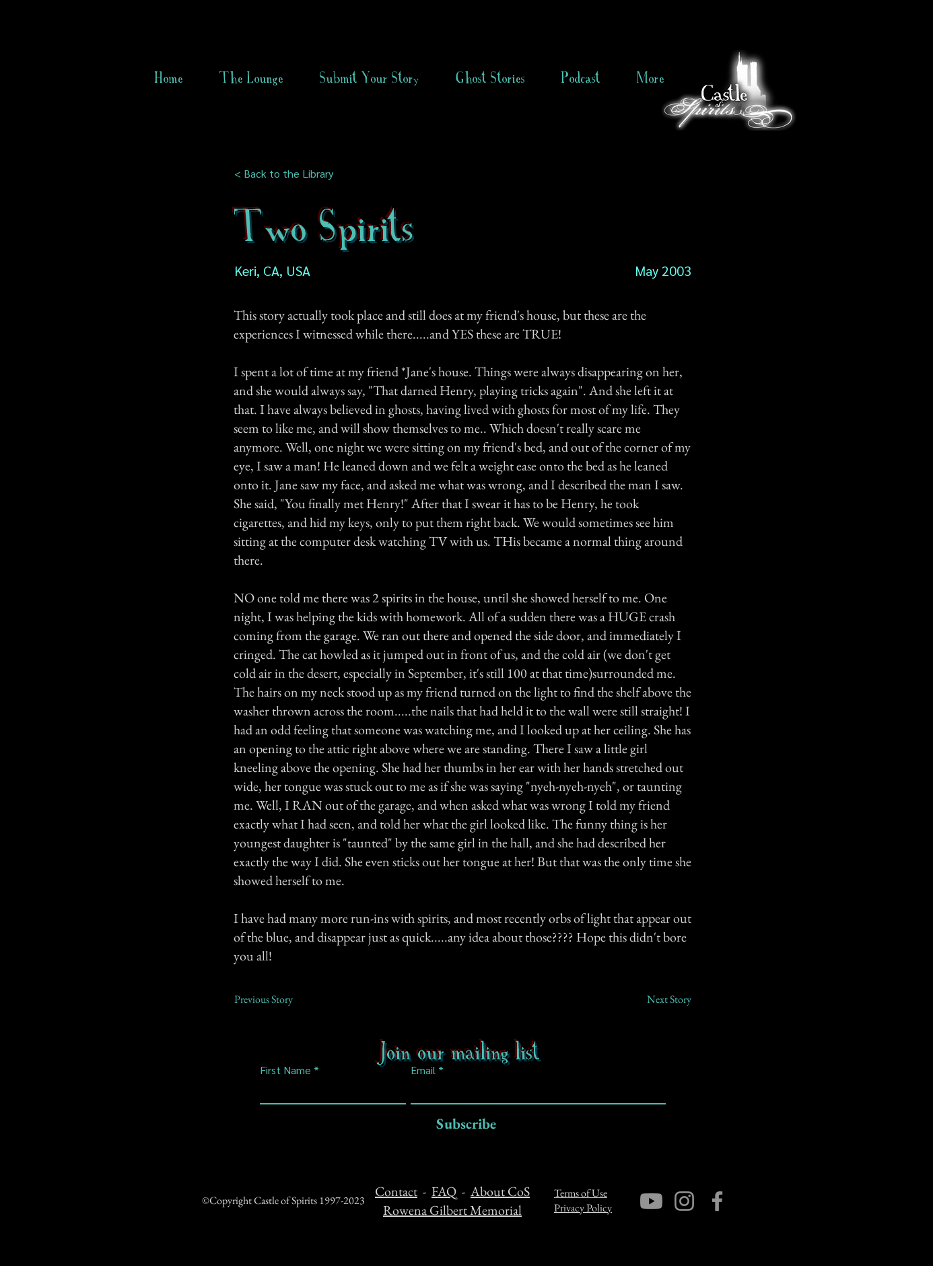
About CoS (500, 1191)
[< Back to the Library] (287, 173)
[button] (490, 78)
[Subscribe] (463, 1124)
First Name (285, 1070)
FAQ (443, 1191)
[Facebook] (717, 1201)
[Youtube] (651, 1201)
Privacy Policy (583, 1208)
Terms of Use (580, 1193)
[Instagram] (684, 1201)
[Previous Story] (278, 999)
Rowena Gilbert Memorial (452, 1210)
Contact (396, 1191)
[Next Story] (657, 999)
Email (423, 1070)
